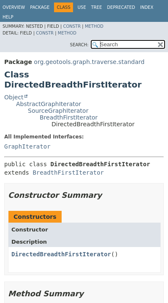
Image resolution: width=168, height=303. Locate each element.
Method (94, 26)
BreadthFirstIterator (69, 117)
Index (146, 7)
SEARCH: (79, 45)
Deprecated (121, 7)
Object (14, 97)
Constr (72, 26)
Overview (14, 7)
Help (8, 17)
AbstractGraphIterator (48, 104)
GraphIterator (27, 146)
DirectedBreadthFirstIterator (61, 254)
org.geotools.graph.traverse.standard (89, 61)
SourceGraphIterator (58, 110)
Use (82, 7)
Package (39, 7)
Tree (96, 7)
